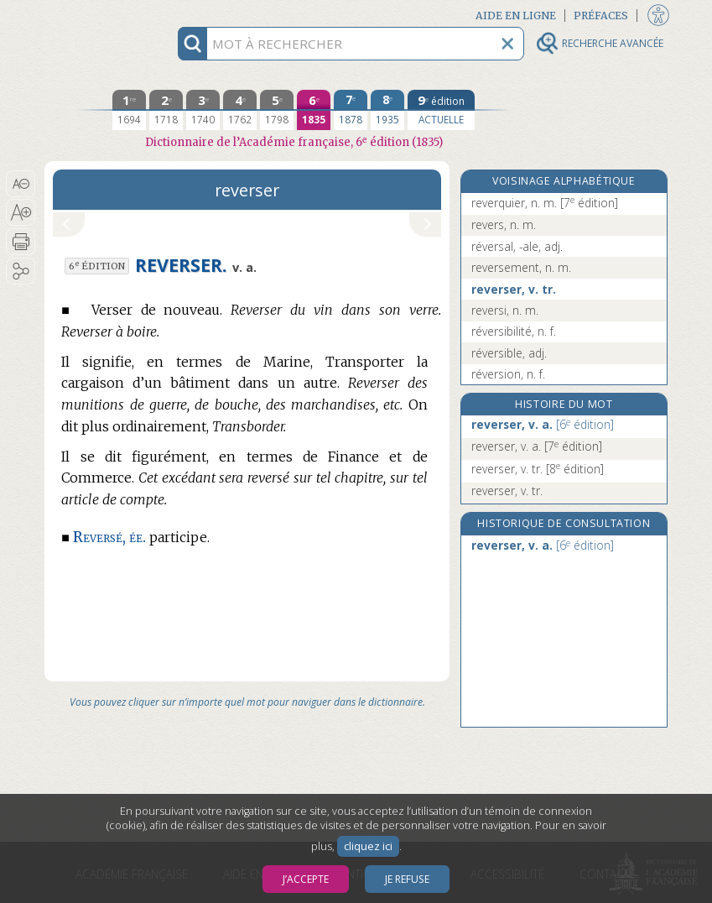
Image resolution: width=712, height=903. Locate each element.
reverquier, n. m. (544, 203)
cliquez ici (368, 846)
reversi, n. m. (504, 310)
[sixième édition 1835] (313, 110)
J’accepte (306, 879)
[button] (20, 183)
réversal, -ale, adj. (517, 246)
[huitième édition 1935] (387, 110)
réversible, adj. (509, 353)
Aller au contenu (110, 14)
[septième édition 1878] (350, 110)
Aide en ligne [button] (516, 15)
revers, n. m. (503, 224)
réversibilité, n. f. (513, 331)
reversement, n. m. (521, 267)
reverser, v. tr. (513, 289)
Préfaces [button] (601, 15)
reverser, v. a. (542, 424)
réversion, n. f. (508, 374)
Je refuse (407, 879)
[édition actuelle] (441, 110)
